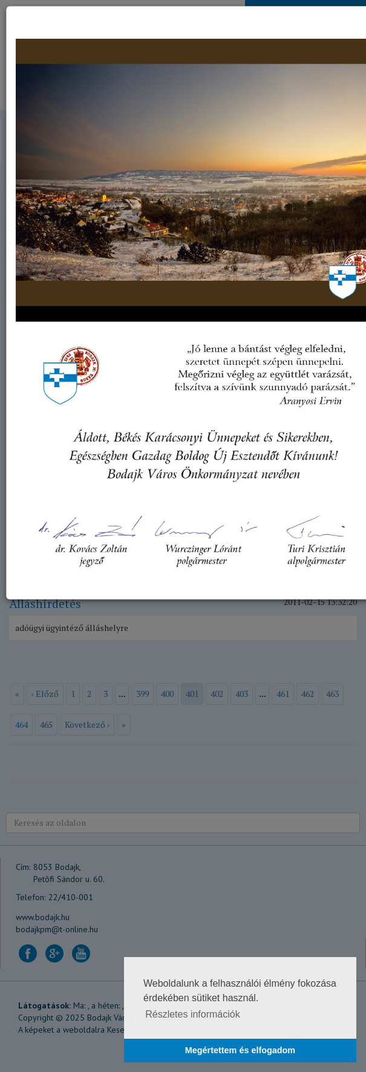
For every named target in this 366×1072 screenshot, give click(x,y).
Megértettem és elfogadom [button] (240, 1050)
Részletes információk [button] (192, 1014)
